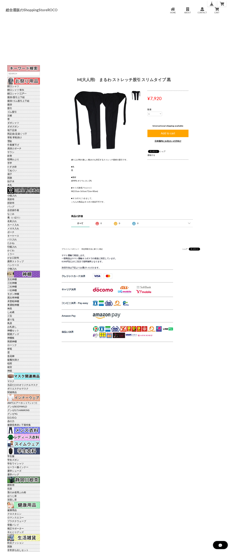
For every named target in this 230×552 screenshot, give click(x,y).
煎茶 (9, 488)
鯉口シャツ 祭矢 (15, 89)
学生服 (10, 456)
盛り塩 (10, 319)
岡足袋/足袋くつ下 (17, 133)
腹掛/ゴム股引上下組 (18, 100)
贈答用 (10, 485)
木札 (9, 185)
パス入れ (12, 239)
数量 (149, 109)
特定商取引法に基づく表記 (92, 249)
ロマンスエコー (15, 517)
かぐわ (10, 250)
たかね (10, 243)
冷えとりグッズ (15, 532)
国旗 (9, 177)
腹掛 (9, 104)
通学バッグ (13, 474)
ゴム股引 (12, 111)
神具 (9, 308)
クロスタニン (14, 513)
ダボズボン (13, 126)
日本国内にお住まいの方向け (168, 141)
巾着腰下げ (13, 144)
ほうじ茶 (12, 495)
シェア (163, 151)
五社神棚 (12, 279)
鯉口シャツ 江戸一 (17, 93)
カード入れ (13, 224)
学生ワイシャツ (15, 463)
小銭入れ (12, 195)
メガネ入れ (13, 228)
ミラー (10, 254)
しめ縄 (10, 312)
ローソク (12, 345)
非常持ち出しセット (17, 550)
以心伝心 (12, 417)
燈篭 (9, 348)
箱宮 (9, 367)
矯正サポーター (15, 528)
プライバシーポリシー (70, 249)
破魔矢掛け (13, 359)
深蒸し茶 (12, 499)
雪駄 (9, 141)
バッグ (10, 206)
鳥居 (9, 323)
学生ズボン (13, 459)
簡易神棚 (12, 341)
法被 (9, 115)
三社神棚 (12, 282)
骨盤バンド (13, 524)
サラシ (10, 152)
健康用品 (12, 510)
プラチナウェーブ (16, 521)
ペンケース (13, 265)
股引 (9, 108)
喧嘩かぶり (13, 159)
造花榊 (10, 356)
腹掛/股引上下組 (16, 97)
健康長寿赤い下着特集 (19, 424)
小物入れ (12, 268)
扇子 (9, 174)
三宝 (9, 315)
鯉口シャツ (13, 86)
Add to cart (168, 133)
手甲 (9, 163)
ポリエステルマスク (17, 388)
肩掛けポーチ (14, 148)
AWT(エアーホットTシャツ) (22, 402)
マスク (10, 381)
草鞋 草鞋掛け (14, 137)
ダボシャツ (13, 122)
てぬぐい (12, 170)
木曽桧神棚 (13, 301)
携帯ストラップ (15, 261)
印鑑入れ (12, 246)
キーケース (13, 235)
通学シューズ (14, 470)
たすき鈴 (12, 166)
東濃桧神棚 (13, 304)
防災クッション (15, 542)
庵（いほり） (14, 217)
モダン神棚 (13, 293)
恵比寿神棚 (13, 297)
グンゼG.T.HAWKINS (18, 410)
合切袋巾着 (13, 210)
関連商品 (12, 392)
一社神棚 (12, 290)
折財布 (10, 202)
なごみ (10, 213)
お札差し (12, 326)
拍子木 (10, 181)
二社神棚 (12, 286)
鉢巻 (9, 155)
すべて (80, 223)
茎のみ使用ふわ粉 (16, 492)
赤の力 (10, 421)
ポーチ (10, 232)
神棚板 (10, 337)
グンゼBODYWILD (17, 406)
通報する (151, 155)
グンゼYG (12, 413)
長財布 (10, 199)
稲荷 (9, 363)
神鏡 (9, 370)
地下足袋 (12, 130)
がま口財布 (13, 257)
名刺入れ (12, 221)
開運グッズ (13, 334)
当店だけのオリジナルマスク (22, 384)
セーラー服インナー (17, 467)
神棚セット (13, 330)
